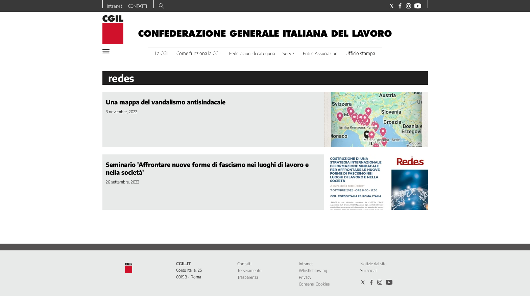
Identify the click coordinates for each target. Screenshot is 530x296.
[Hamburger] (106, 51)
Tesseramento (249, 270)
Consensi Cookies (314, 284)
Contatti (244, 263)
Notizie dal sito (373, 263)
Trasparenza (247, 277)
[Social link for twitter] (391, 5)
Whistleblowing (313, 270)
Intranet (114, 6)
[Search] (161, 6)
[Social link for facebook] (400, 5)
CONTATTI (137, 6)
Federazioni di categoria (252, 53)
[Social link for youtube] (417, 5)
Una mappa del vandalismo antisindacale (165, 102)
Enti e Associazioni (320, 53)
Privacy (305, 277)
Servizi (289, 53)
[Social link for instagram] (408, 5)
